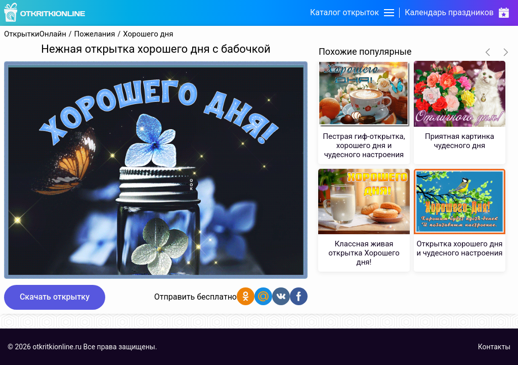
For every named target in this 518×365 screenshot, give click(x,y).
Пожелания (94, 34)
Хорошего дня (148, 34)
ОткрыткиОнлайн (35, 34)
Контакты (494, 347)
